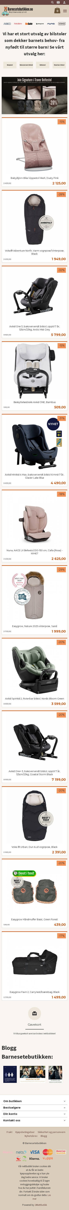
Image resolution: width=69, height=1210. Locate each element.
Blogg (44, 1136)
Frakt (9, 1132)
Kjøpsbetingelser (25, 1132)
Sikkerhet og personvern (51, 1132)
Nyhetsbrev (31, 1136)
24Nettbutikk (41, 1204)
